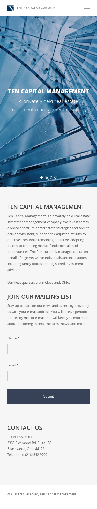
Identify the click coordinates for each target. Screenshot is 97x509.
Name (13, 338)
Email (12, 365)
